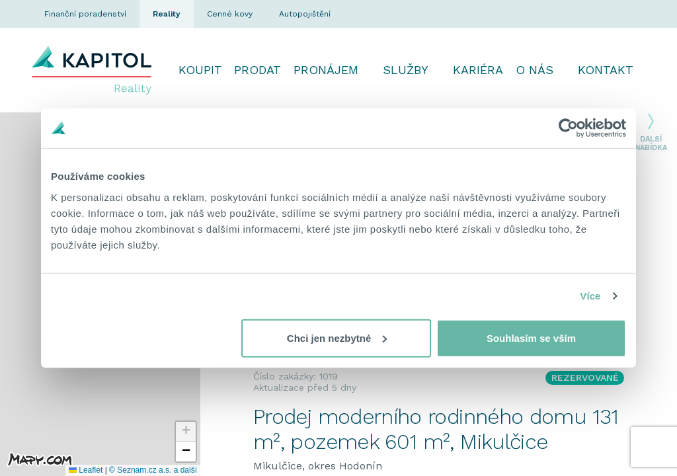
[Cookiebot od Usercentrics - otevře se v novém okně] (568, 128)
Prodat (257, 70)
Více (590, 295)
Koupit (200, 70)
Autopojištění (305, 14)
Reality (166, 14)
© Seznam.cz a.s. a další (153, 470)
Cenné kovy (230, 14)
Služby (405, 70)
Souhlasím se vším (531, 337)
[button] (186, 432)
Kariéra (478, 70)
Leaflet (85, 470)
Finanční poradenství (85, 14)
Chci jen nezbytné (337, 337)
